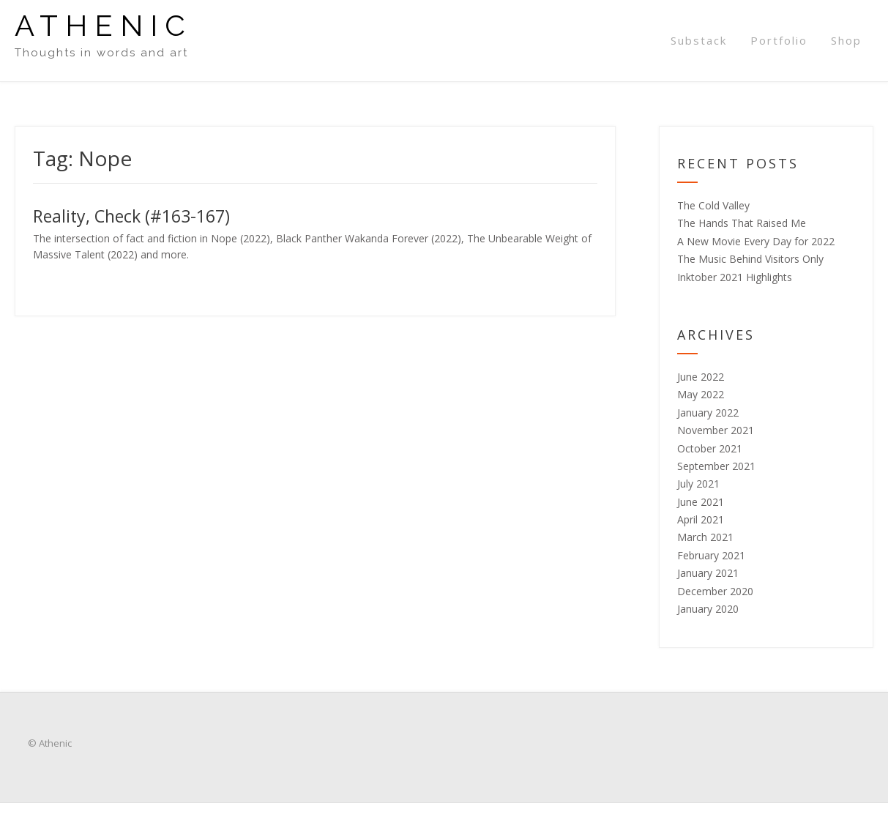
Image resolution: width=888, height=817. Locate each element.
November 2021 (715, 430)
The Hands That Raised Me (741, 223)
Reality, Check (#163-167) (131, 216)
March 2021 (705, 537)
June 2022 (700, 377)
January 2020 (708, 609)
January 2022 (708, 412)
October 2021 (709, 448)
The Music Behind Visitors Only (750, 259)
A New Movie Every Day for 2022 (756, 241)
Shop (846, 40)
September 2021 (716, 466)
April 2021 (700, 519)
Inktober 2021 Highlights (734, 277)
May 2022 (700, 394)
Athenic (104, 25)
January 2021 (708, 573)
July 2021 (698, 483)
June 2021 (700, 502)
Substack (699, 40)
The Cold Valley (713, 205)
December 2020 (715, 591)
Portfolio (778, 40)
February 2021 (711, 555)
